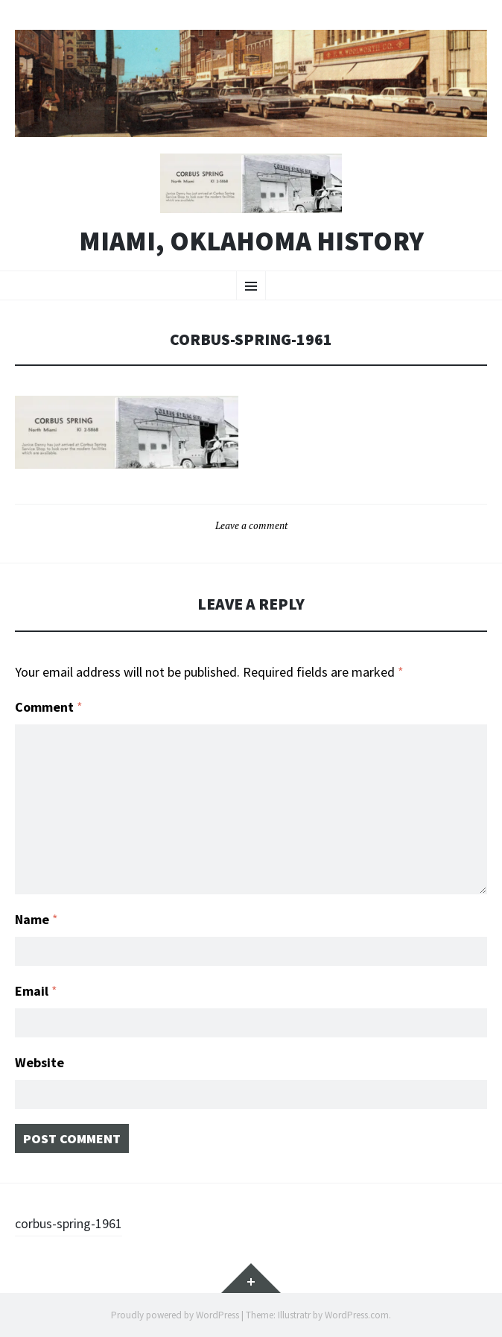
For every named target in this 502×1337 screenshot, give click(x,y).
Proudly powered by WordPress (175, 1315)
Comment (49, 706)
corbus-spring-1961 (68, 1223)
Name (36, 919)
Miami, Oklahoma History (251, 241)
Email (36, 990)
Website (39, 1062)
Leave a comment (251, 525)
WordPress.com (357, 1315)
